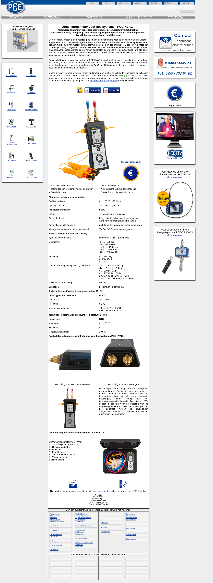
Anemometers (55, 514)
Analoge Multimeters (57, 521)
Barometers (54, 526)
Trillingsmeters (131, 519)
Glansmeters (54, 550)
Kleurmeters (79, 534)
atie (171, 3)
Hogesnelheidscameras (83, 518)
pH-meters (104, 523)
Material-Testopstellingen (84, 543)
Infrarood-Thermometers (83, 526)
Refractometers (106, 527)
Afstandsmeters (55, 516)
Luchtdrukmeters (81, 538)
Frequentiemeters (56, 545)
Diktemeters (54, 536)
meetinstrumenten (101, 491)
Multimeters (79, 546)
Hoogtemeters (80, 519)
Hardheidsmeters (81, 514)
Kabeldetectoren (81, 530)
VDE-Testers (130, 528)
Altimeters (53, 518)
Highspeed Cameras (82, 516)
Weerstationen (131, 535)
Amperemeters (55, 519)
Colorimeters (54, 530)
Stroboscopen (105, 531)
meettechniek (96, 80)
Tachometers (130, 514)
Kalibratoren (79, 532)
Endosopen (53, 541)
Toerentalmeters (131, 518)
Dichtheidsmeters (56, 535)
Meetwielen (79, 545)
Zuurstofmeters (131, 539)
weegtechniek (111, 80)
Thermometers (131, 516)
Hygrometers (79, 521)
